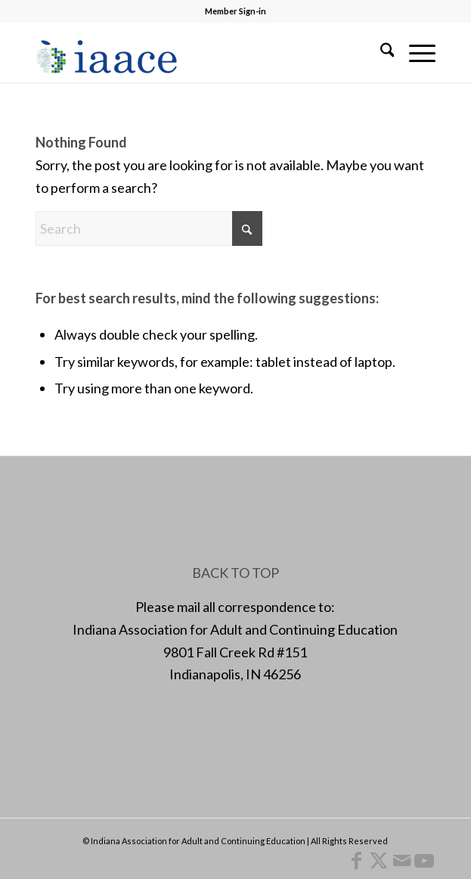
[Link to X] (378, 860)
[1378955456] (196, 52)
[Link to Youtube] (424, 860)
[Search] (380, 52)
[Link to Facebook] (356, 860)
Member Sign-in (235, 11)
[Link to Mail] (401, 860)
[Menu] (414, 52)
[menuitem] (380, 52)
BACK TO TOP (235, 572)
